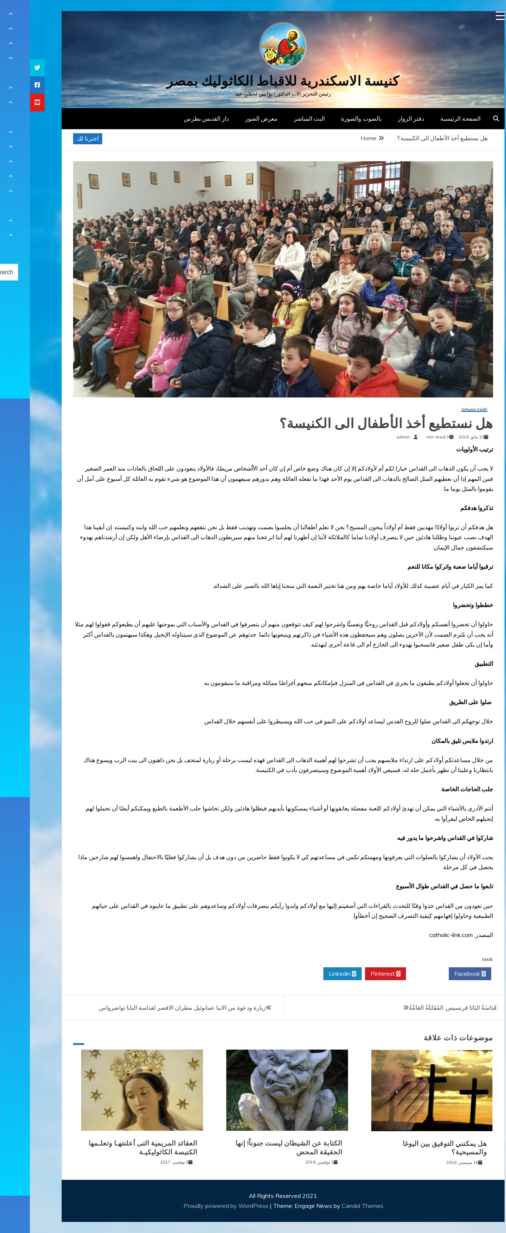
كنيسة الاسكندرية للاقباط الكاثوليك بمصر (253, 81)
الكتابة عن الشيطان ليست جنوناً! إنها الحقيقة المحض (259, 1147)
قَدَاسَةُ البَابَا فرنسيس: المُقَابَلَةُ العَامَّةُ (423, 1007)
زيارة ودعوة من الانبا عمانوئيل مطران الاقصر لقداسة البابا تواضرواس (152, 1007)
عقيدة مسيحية (444, 408)
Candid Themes (333, 1205)
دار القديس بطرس (176, 118)
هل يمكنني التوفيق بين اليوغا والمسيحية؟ (415, 1148)
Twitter (397, 974)
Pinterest (356, 974)
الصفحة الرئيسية (430, 118)
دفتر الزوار (381, 118)
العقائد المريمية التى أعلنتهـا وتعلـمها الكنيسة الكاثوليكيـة (113, 1147)
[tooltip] (7, 67)
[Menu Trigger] (470, 16)
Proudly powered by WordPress (197, 1205)
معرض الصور (231, 118)
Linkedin (312, 974)
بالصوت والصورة (331, 118)
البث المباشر (279, 118)
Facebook (440, 974)
